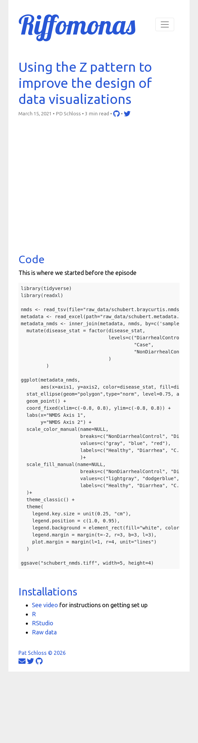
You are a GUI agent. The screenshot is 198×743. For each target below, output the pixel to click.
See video (45, 605)
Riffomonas (76, 24)
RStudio (42, 623)
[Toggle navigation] (164, 24)
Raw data (44, 632)
